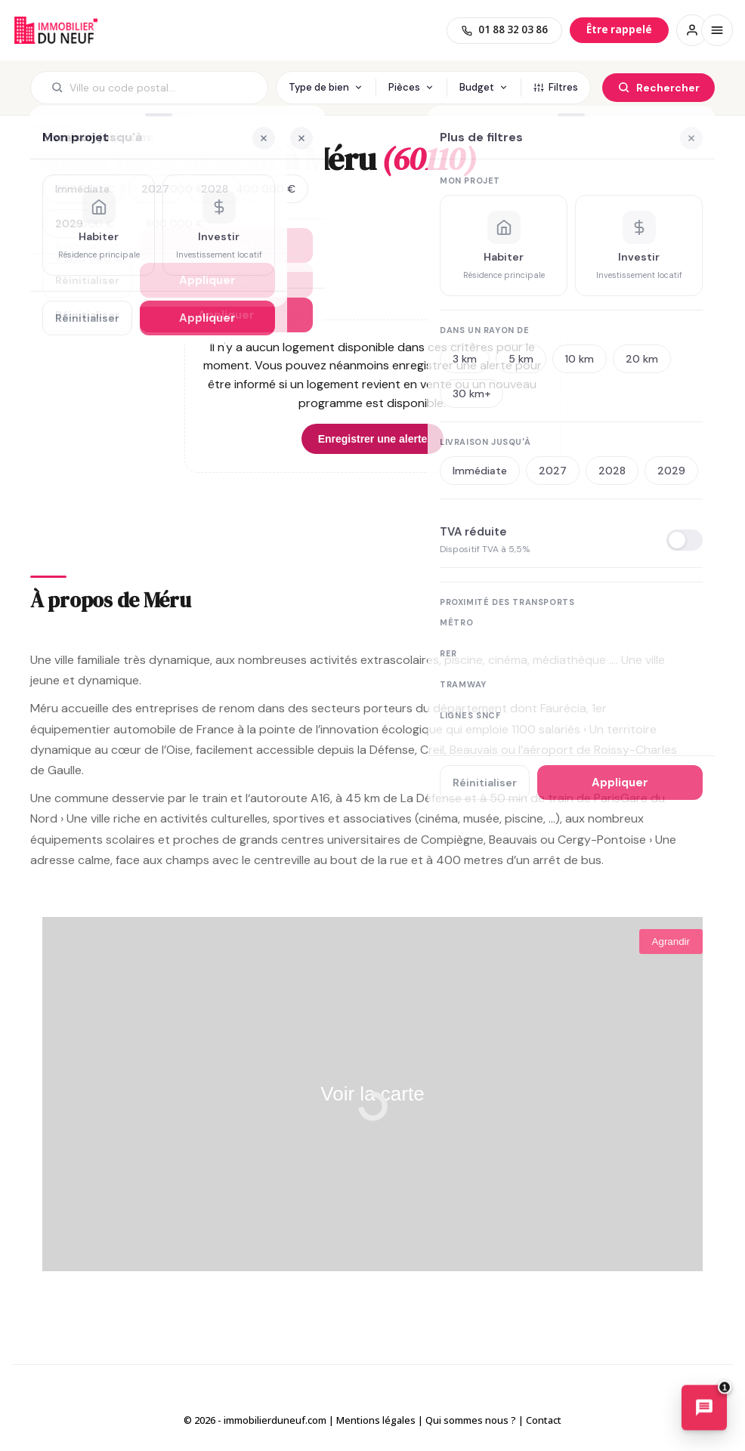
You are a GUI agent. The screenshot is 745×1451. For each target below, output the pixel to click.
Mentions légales (376, 1420)
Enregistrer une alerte (373, 439)
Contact (543, 1420)
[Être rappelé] (619, 29)
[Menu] (717, 30)
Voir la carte (372, 1093)
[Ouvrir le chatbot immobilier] (704, 1408)
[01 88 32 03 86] (504, 30)
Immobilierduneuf (55, 30)
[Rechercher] (658, 87)
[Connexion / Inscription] (692, 30)
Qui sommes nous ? (470, 1420)
